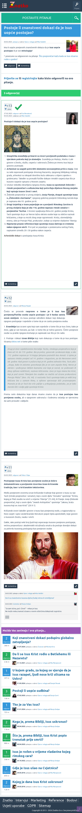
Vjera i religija (29, 42)
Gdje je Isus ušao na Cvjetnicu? (35, 768)
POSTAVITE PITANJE (36, 18)
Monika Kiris (50, 647)
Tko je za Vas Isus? (26, 704)
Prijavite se (11, 78)
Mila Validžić (41, 42)
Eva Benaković (27, 113)
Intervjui (22, 800)
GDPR (31, 805)
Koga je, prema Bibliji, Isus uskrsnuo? (39, 722)
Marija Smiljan (26, 604)
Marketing (38, 800)
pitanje (15, 42)
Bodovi (72, 800)
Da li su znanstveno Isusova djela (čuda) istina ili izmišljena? (29, 598)
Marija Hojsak (26, 306)
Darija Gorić (54, 695)
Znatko (8, 800)
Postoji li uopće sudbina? (30, 691)
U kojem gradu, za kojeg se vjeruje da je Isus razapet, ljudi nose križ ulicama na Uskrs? (41, 674)
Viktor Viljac (25, 475)
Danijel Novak (55, 683)
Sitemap (45, 805)
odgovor (16, 113)
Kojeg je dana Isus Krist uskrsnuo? (37, 782)
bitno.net (16, 341)
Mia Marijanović (55, 663)
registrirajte (29, 78)
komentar (16, 604)
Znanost (41, 647)
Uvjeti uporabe (14, 805)
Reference (56, 800)
